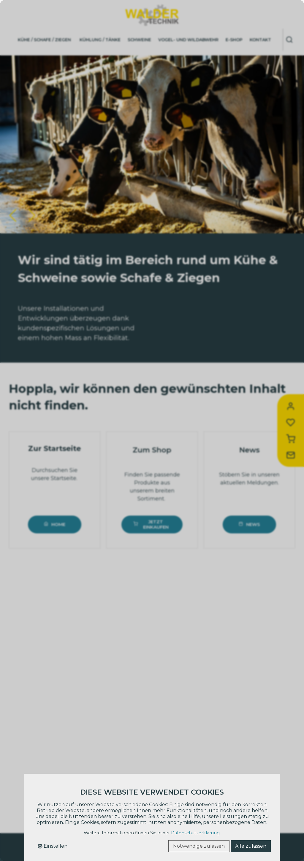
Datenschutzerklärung (195, 833)
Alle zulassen (250, 846)
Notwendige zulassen (199, 846)
